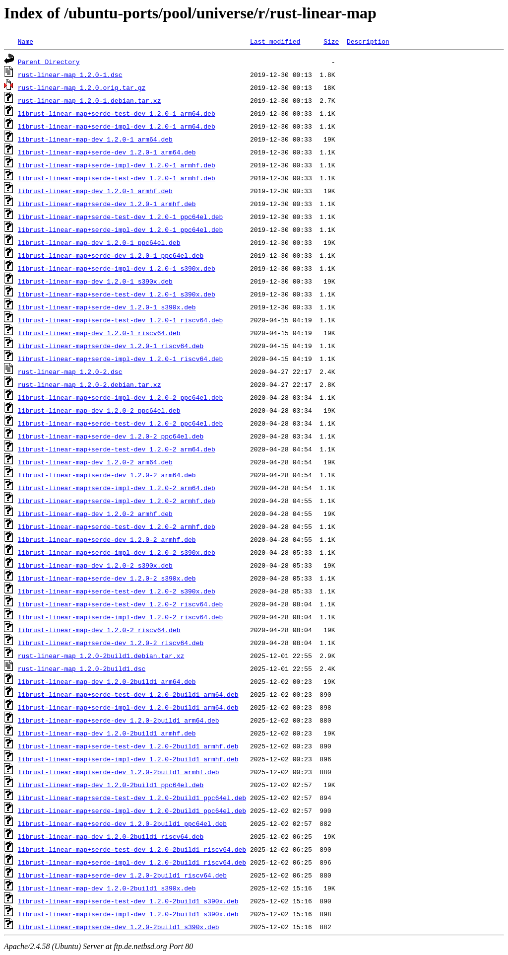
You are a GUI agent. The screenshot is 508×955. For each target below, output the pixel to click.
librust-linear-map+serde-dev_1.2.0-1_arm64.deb (107, 151)
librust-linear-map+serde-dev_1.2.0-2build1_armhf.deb (118, 771)
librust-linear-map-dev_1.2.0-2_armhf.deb (95, 513)
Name (25, 41)
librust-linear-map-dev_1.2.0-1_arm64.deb (95, 139)
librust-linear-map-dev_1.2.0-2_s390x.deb (95, 565)
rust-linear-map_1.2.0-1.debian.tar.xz (89, 100)
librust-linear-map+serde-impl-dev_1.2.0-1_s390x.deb (116, 268)
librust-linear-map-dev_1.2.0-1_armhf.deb (95, 190)
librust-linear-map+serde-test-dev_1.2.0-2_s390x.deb (116, 591)
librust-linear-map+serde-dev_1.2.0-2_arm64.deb (107, 474)
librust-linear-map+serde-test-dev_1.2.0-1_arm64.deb (116, 113)
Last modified (275, 41)
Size (331, 41)
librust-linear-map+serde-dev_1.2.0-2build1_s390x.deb (118, 926)
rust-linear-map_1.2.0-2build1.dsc (81, 668)
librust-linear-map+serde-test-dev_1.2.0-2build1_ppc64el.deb (132, 797)
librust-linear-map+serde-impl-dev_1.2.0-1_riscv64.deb (120, 358)
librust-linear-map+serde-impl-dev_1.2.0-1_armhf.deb (116, 164)
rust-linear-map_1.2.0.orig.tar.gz (81, 87)
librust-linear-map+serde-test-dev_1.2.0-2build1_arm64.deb (128, 694)
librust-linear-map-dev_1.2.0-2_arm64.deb (95, 461)
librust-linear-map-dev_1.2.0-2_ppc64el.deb (99, 410)
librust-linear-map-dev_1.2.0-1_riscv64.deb (99, 332)
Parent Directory (49, 61)
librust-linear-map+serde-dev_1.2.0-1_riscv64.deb (110, 345)
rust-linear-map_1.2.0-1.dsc (70, 74)
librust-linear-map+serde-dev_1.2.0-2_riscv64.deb (110, 642)
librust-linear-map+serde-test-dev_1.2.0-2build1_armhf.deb (128, 745)
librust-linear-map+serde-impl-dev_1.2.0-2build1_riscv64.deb (132, 862)
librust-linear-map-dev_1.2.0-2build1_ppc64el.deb (110, 784)
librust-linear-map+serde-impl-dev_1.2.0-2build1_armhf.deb (128, 758)
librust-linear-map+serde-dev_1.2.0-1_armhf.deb (107, 203)
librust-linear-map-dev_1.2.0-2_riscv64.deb (99, 629)
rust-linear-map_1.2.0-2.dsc (70, 371)
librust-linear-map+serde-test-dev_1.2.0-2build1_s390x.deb (128, 900)
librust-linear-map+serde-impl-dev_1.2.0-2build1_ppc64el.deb (132, 810)
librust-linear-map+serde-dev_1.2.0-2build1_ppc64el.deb (122, 823)
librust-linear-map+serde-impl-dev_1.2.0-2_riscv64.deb (120, 616)
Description (368, 41)
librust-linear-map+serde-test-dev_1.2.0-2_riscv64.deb (120, 603)
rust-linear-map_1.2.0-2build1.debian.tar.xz (101, 655)
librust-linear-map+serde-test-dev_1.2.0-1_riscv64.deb (120, 319)
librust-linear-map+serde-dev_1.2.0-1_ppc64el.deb (110, 255)
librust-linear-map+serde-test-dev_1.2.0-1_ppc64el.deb (120, 216)
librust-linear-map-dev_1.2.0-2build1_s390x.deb (107, 887)
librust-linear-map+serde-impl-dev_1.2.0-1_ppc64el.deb (120, 229)
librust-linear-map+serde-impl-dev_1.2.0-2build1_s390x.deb (128, 913)
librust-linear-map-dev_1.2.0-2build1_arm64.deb (107, 681)
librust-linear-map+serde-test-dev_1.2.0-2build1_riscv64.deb (132, 849)
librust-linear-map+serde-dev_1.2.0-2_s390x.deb (107, 578)
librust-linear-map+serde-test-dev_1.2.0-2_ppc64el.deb (120, 423)
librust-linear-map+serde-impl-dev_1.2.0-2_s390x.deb (116, 552)
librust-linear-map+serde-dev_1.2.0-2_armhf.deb (107, 539)
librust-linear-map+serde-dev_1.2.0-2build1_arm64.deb (118, 720)
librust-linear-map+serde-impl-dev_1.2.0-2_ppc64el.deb (120, 397)
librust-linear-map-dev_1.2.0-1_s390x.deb (95, 281)
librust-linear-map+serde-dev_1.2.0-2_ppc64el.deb (110, 436)
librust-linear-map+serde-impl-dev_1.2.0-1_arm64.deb (116, 126)
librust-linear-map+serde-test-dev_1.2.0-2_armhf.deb (116, 526)
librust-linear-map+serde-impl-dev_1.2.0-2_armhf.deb (116, 500)
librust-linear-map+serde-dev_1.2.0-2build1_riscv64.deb (122, 875)
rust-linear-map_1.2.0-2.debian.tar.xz (89, 384)
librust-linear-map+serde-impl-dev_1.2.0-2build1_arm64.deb (128, 707)
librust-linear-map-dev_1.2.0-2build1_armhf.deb (107, 733)
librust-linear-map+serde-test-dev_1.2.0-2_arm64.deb (116, 448)
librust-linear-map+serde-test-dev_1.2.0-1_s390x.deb (116, 294)
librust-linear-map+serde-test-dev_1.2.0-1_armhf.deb (116, 177)
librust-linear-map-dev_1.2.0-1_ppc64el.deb (99, 242)
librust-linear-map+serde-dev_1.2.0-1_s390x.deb (107, 306)
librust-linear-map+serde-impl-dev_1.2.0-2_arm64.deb (116, 487)
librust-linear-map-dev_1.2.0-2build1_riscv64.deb (110, 836)
